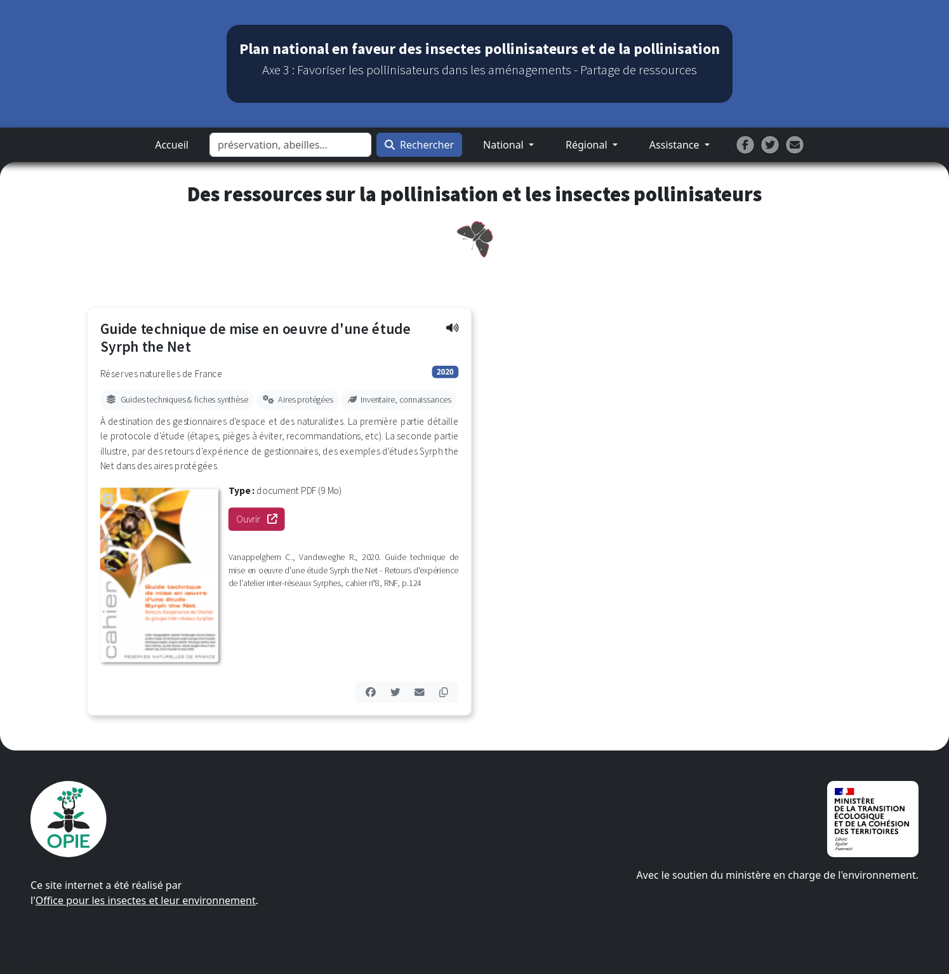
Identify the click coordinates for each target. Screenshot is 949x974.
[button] (452, 327)
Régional (588, 145)
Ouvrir (260, 519)
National (504, 145)
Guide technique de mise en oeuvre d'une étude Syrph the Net (255, 338)
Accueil (172, 145)
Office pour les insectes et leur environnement (146, 900)
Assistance (675, 145)
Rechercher (419, 145)
